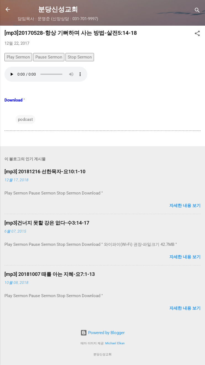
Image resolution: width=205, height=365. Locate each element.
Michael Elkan (115, 343)
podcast (25, 119)
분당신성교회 (58, 9)
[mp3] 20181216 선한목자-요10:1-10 (44, 171)
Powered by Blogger (102, 332)
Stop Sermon (80, 57)
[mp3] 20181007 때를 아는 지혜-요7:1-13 (49, 274)
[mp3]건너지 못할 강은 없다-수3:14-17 (46, 223)
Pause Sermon (48, 57)
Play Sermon (18, 57)
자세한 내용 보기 (185, 205)
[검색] (197, 11)
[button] (197, 34)
